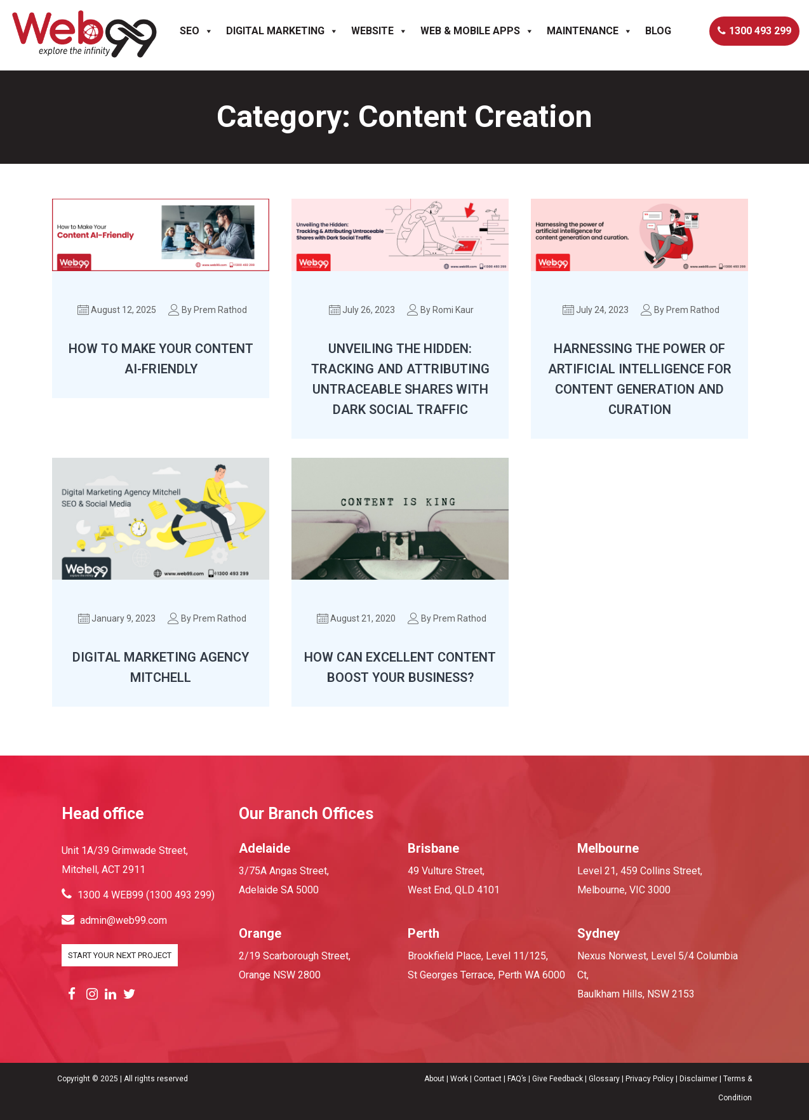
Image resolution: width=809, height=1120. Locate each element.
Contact (489, 1078)
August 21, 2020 (357, 618)
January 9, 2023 (117, 618)
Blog (658, 30)
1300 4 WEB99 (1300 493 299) (138, 895)
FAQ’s (516, 1078)
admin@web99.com (114, 920)
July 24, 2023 (596, 310)
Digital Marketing (282, 30)
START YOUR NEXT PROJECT (119, 955)
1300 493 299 (754, 30)
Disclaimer (698, 1078)
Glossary (604, 1078)
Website (379, 30)
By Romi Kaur (441, 310)
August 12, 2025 (117, 310)
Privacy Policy (649, 1078)
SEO (196, 30)
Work (459, 1078)
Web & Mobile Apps (477, 30)
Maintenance (589, 30)
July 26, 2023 (363, 310)
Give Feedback (557, 1078)
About (434, 1078)
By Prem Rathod (208, 310)
